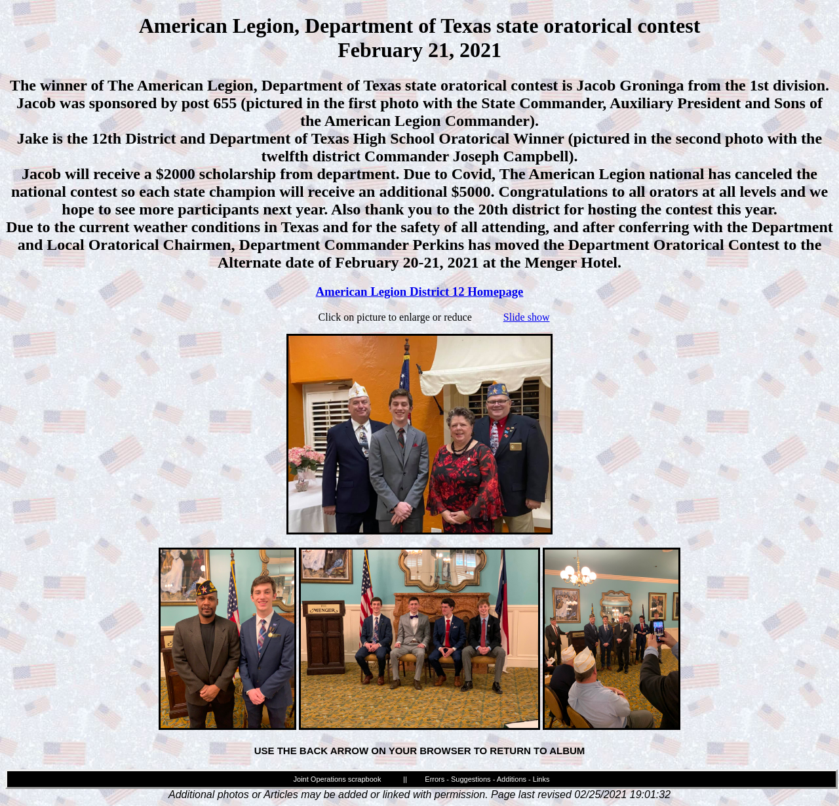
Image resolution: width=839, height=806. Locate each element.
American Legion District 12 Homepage (420, 291)
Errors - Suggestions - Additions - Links (487, 779)
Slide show (526, 317)
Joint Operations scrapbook (337, 779)
